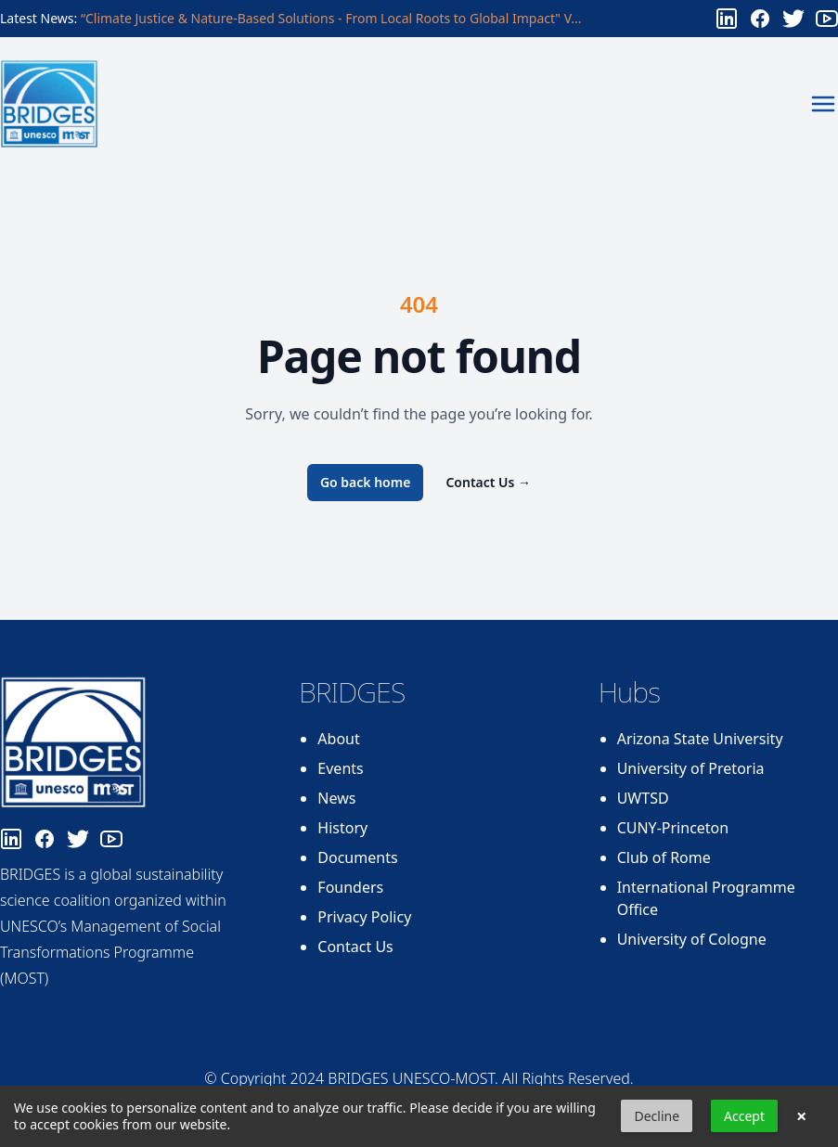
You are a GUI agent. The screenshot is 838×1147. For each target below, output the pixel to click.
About (338, 738)
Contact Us (488, 482)
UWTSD (643, 798)
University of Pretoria (691, 768)
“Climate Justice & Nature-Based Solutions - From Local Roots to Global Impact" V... (331, 18)
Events (340, 768)
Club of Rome (664, 857)
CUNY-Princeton (673, 828)
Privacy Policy (364, 917)
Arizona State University (700, 738)
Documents (357, 857)
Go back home (365, 482)
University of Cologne (692, 939)
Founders (350, 887)
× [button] (801, 1116)
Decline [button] (656, 1116)
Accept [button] (744, 1116)
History (342, 828)
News (336, 798)
